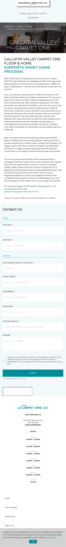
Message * (7, 335)
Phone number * (9, 276)
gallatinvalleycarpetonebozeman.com (21, 192)
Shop (7, 498)
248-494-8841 (33, 18)
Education (10, 517)
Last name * (7, 240)
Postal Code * (8, 306)
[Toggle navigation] (3, 4)
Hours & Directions (33, 425)
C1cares (29, 26)
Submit (33, 373)
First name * (7, 225)
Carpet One (9, 26)
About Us (9, 526)
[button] (57, 4)
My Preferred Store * (11, 321)
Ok (33, 541)
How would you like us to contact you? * (18, 262)
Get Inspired (11, 508)
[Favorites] (60, 4)
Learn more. (51, 537)
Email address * (9, 291)
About (19, 26)
